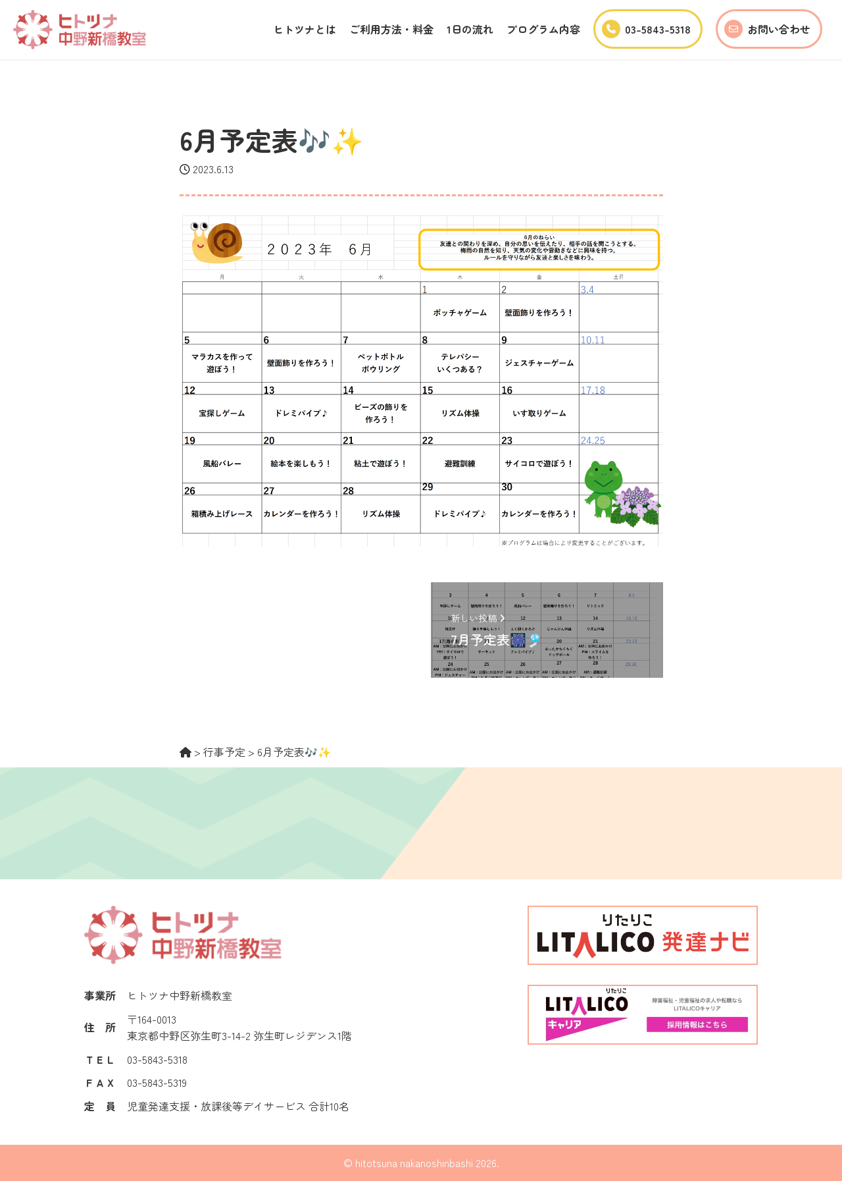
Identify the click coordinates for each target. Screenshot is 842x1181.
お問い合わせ (767, 29)
